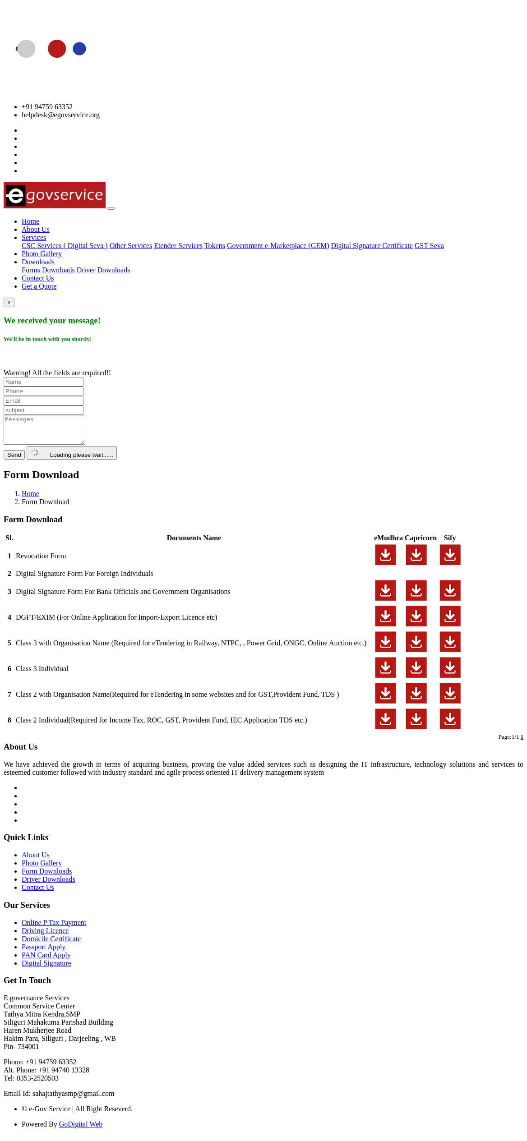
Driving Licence (45, 936)
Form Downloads (47, 876)
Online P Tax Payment (54, 928)
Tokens (214, 245)
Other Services (131, 245)
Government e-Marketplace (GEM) (278, 245)
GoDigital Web (81, 1129)
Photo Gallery (42, 254)
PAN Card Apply (46, 960)
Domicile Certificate (51, 944)
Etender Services (178, 245)
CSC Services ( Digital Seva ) (65, 245)
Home (30, 221)
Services (34, 237)
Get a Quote (39, 286)
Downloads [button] (38, 262)
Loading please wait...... (71, 458)
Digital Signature (46, 968)
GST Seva (429, 245)
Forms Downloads (48, 270)
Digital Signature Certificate (372, 245)
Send (14, 460)
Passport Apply (43, 952)
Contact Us (38, 278)
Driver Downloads (103, 270)
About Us (36, 229)
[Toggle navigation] (111, 208)
